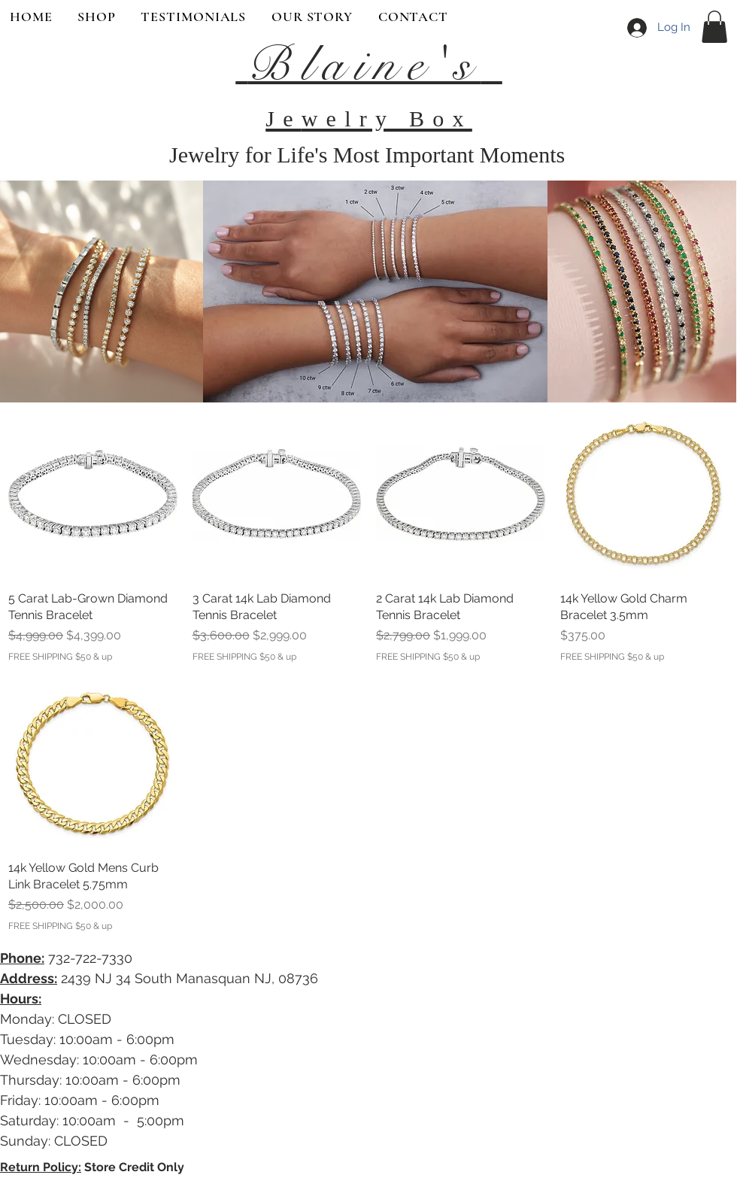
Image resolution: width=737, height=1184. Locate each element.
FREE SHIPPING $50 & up (60, 656)
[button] (714, 27)
